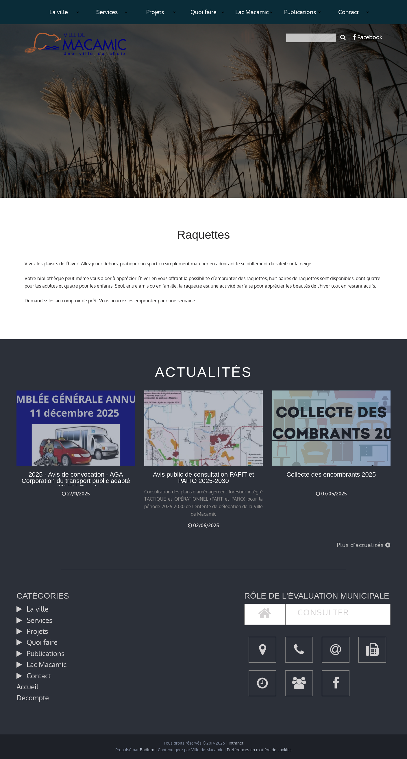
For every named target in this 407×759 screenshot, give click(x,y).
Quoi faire (203, 12)
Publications (300, 12)
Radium (147, 750)
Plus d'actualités (364, 545)
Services (107, 12)
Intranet (236, 743)
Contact (348, 12)
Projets (155, 12)
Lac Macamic (252, 12)
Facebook (367, 37)
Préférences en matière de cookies (259, 750)
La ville (58, 12)
